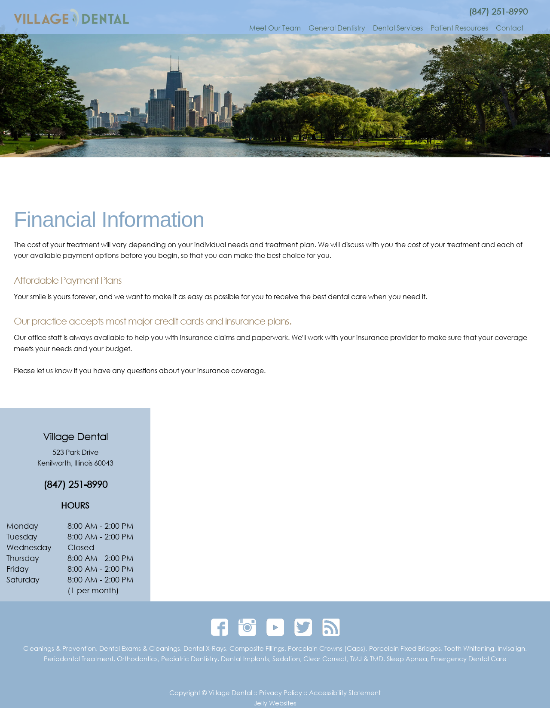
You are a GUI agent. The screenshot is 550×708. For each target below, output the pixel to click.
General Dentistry (337, 27)
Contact (509, 27)
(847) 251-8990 (498, 11)
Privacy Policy (280, 692)
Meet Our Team (275, 27)
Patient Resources (459, 27)
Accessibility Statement (345, 692)
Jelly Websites (275, 703)
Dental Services (398, 27)
